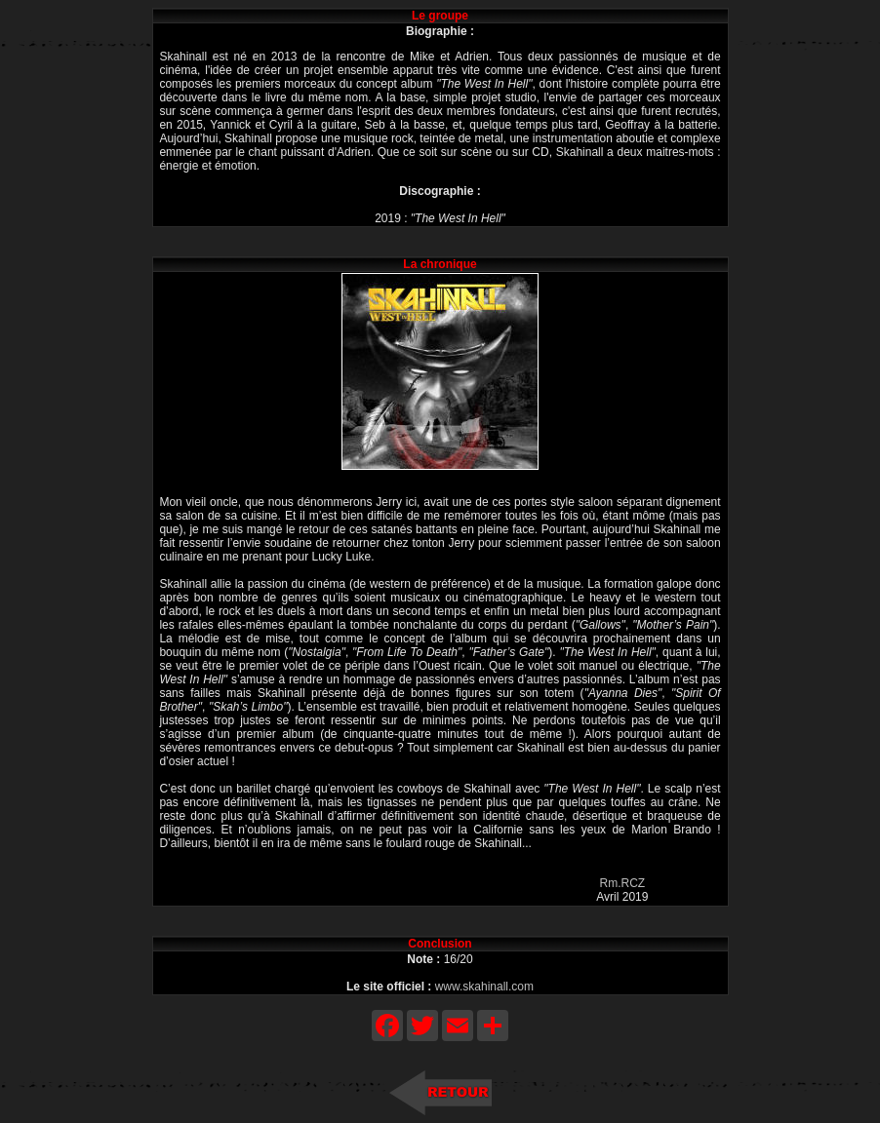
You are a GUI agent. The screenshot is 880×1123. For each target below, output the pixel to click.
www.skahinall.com (484, 986)
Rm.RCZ (623, 883)
